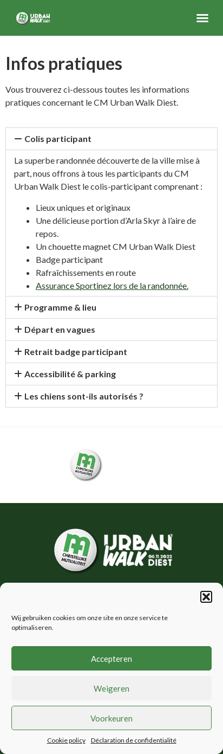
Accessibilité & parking (70, 374)
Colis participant (57, 138)
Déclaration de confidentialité (133, 740)
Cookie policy (66, 740)
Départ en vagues (59, 329)
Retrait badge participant (75, 351)
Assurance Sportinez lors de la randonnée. (112, 285)
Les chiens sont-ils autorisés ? (83, 396)
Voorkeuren (111, 718)
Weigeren (111, 688)
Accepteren (111, 658)
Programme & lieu (60, 307)
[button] (206, 596)
